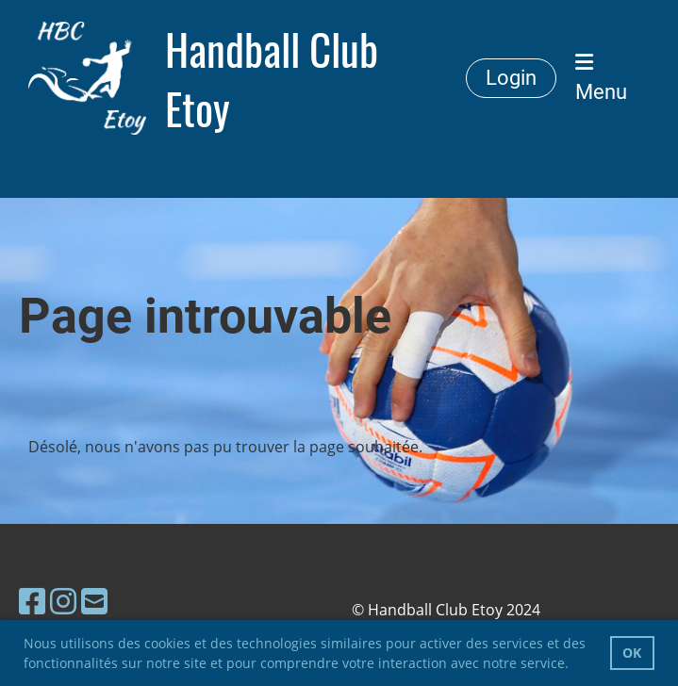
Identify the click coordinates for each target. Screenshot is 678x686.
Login (511, 78)
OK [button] (631, 653)
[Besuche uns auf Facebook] (32, 600)
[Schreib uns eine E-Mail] (94, 600)
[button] (575, 665)
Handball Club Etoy (271, 78)
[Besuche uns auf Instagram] (63, 600)
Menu (601, 78)
